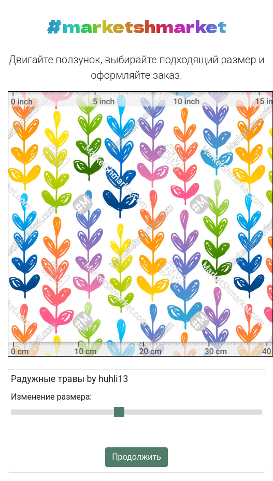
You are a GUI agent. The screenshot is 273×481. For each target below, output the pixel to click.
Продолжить (136, 457)
